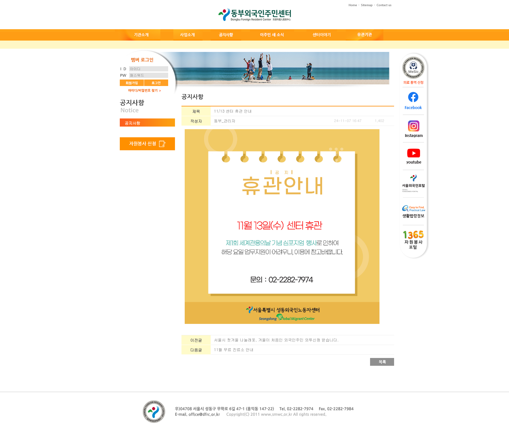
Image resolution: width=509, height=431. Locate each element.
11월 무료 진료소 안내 (234, 349)
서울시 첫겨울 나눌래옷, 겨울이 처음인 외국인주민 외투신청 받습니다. (276, 339)
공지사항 (132, 123)
